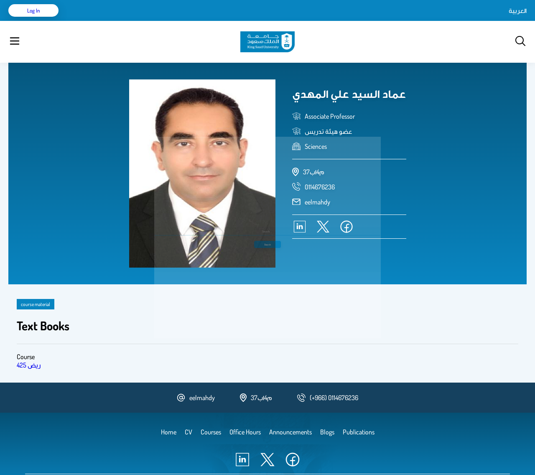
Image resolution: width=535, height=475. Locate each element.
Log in (495, 21)
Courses (165, 21)
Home (83, 21)
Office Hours (273, 21)
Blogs (191, 21)
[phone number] (320, 166)
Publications (131, 21)
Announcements (227, 21)
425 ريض (29, 344)
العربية (447, 21)
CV (103, 21)
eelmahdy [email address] (317, 181)
